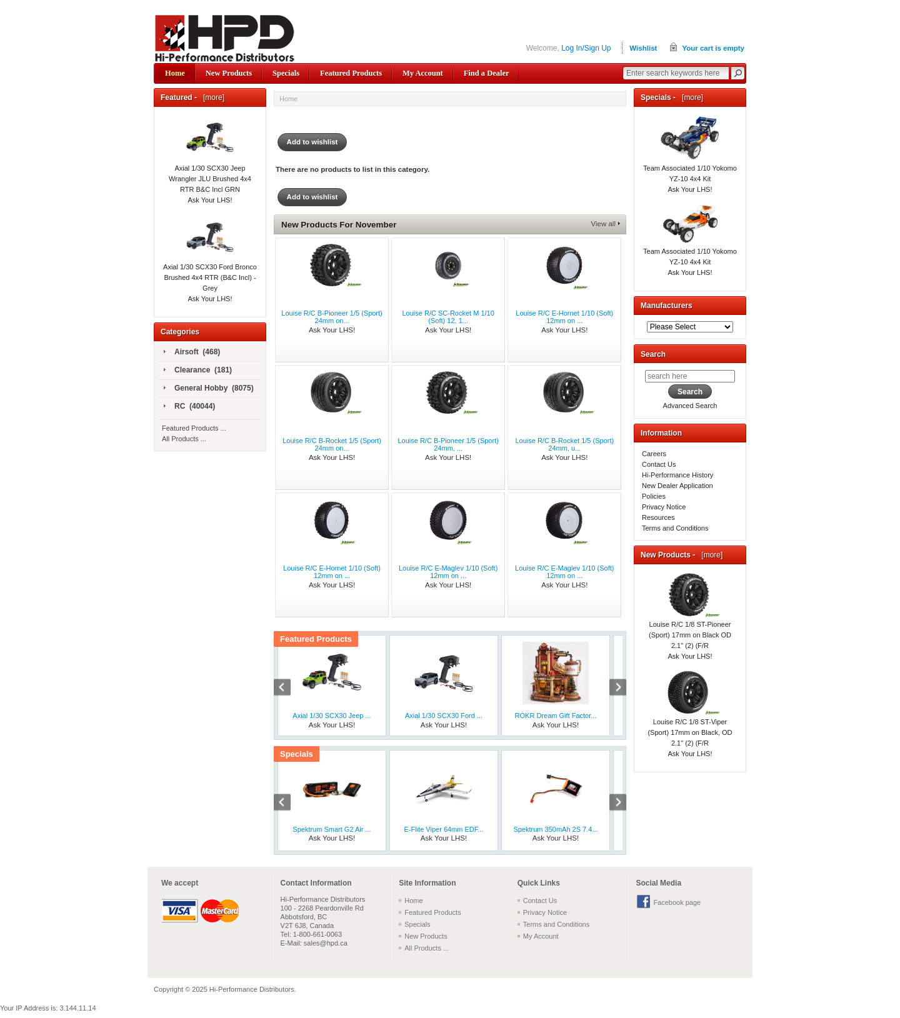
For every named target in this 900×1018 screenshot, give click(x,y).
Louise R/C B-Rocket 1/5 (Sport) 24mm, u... (564, 444)
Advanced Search (690, 405)
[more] (211, 97)
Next (611, 688)
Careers (654, 453)
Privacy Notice (664, 507)
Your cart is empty (713, 48)
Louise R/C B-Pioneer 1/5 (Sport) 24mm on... (331, 316)
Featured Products (351, 73)
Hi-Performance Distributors (251, 989)
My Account (422, 73)
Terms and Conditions (675, 528)
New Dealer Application (677, 485)
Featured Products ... (194, 428)
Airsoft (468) (192, 352)
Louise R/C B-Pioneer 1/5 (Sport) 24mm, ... (448, 444)
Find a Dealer (486, 73)
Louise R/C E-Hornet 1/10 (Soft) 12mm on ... (564, 316)
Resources (658, 517)
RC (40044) (189, 407)
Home (175, 73)
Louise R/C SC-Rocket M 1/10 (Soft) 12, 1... (448, 316)
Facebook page (677, 902)
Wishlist (643, 48)
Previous (288, 688)
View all (603, 223)
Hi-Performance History (677, 475)
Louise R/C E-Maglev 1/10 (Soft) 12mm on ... (448, 571)
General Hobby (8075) (209, 389)
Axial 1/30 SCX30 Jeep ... (331, 715)
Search (653, 354)
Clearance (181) (198, 371)
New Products (229, 73)
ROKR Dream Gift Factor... (556, 715)
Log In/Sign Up (586, 48)
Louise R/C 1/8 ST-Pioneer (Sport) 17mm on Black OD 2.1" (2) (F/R (690, 620)
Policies (654, 496)
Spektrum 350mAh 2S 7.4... (555, 829)
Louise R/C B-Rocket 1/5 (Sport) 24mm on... (331, 444)
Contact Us (659, 464)
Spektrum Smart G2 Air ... (331, 829)
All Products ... (184, 438)
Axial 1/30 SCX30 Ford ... (443, 715)
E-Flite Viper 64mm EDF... (444, 829)
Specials (285, 73)
